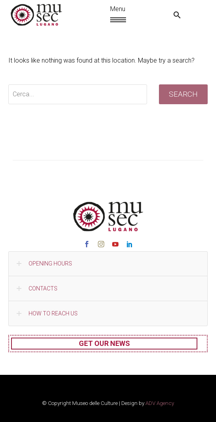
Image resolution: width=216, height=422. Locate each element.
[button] (177, 15)
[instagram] (101, 244)
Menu (113, 19)
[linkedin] (129, 244)
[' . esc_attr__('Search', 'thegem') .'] (77, 94)
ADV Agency (159, 403)
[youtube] (115, 244)
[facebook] (87, 244)
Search (183, 94)
